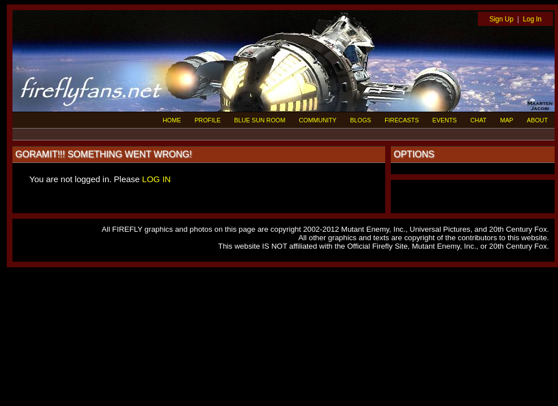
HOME (172, 120)
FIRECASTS (402, 120)
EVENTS (445, 120)
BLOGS (360, 120)
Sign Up (501, 19)
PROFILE (207, 120)
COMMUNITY (318, 120)
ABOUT (537, 120)
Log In (532, 19)
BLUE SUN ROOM (260, 120)
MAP (506, 120)
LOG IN (156, 179)
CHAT (478, 120)
